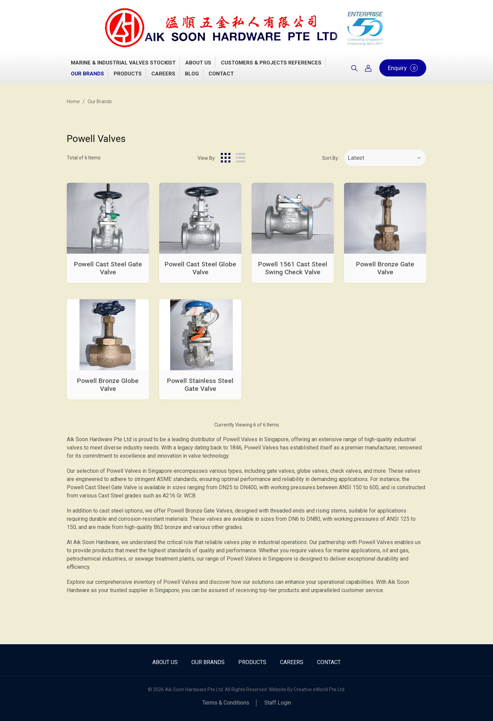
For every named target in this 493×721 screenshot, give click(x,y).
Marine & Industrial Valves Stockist (123, 63)
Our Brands (87, 74)
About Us (198, 63)
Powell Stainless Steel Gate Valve (200, 385)
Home (73, 101)
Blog (192, 74)
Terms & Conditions (225, 702)
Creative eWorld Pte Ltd (319, 689)
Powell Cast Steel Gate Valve (108, 268)
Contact (221, 74)
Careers (163, 74)
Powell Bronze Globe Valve (108, 385)
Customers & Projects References (271, 63)
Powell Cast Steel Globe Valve (200, 268)
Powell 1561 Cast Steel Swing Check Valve (292, 268)
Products (128, 74)
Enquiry (403, 68)
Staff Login (277, 702)
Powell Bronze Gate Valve (385, 268)
